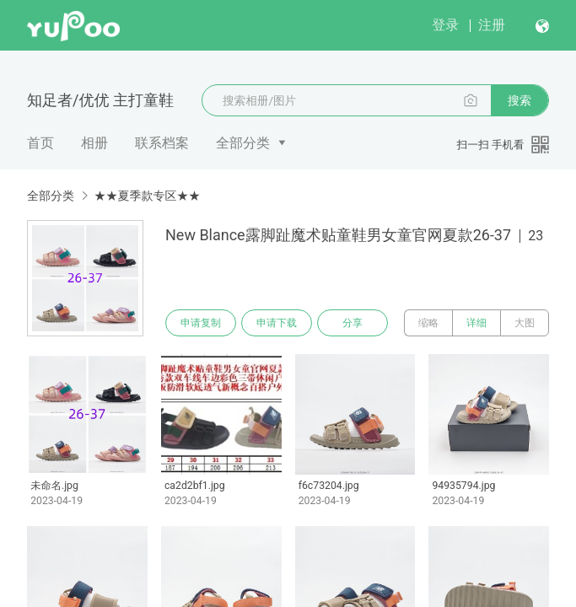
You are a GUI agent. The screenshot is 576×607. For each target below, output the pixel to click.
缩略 (428, 323)
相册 (94, 143)
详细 (476, 323)
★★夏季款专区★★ (147, 195)
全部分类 (243, 143)
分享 (352, 323)
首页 (40, 143)
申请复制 (200, 323)
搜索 (519, 100)
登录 (445, 25)
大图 (524, 323)
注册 (491, 25)
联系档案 (162, 143)
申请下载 (276, 323)
